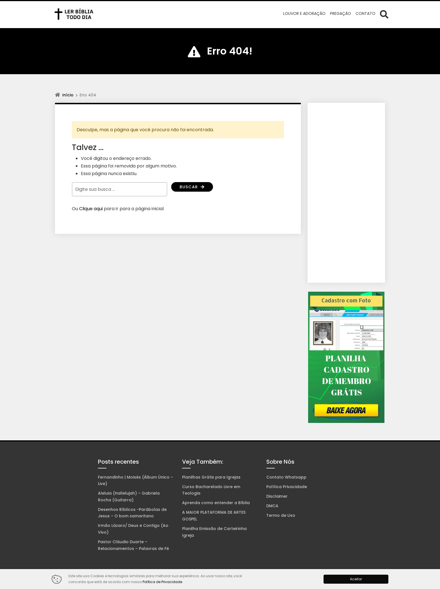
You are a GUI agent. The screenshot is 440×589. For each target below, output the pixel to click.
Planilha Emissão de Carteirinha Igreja (214, 532)
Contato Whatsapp (286, 477)
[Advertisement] (346, 192)
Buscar (193, 187)
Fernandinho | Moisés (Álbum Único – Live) (135, 480)
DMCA (272, 506)
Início (68, 95)
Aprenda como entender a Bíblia (216, 503)
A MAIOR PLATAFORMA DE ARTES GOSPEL (214, 515)
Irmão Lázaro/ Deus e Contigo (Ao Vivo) (133, 529)
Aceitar (356, 579)
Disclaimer (277, 496)
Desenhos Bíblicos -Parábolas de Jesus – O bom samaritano (132, 513)
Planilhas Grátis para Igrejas (211, 477)
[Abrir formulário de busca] (384, 14)
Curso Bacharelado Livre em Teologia (211, 490)
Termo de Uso (280, 515)
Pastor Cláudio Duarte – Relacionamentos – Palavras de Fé (133, 545)
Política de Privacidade (162, 581)
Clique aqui (91, 208)
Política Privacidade (286, 487)
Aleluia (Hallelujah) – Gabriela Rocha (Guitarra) (129, 496)
